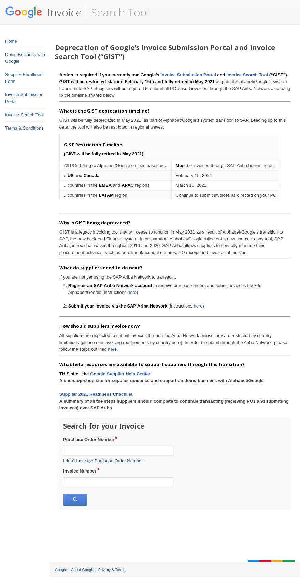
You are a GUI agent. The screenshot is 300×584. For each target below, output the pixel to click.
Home (11, 41)
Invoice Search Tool (24, 114)
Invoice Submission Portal (24, 98)
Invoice (43, 12)
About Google (82, 570)
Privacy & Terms (111, 570)
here (132, 292)
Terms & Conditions (24, 128)
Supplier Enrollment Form (24, 78)
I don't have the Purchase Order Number (103, 460)
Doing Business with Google (25, 58)
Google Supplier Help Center (120, 373)
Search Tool (120, 12)
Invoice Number (81, 470)
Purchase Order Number (90, 439)
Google (61, 570)
